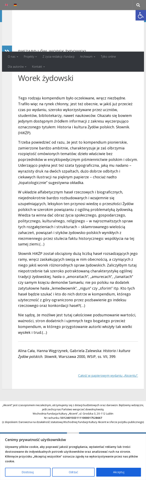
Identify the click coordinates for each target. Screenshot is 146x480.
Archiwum (86, 56)
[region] (73, 457)
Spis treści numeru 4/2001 (117, 92)
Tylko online (108, 56)
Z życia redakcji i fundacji (58, 56)
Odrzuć (73, 472)
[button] (141, 15)
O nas (11, 56)
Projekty (29, 56)
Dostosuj (28, 472)
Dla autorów (16, 66)
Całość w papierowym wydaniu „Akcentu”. (102, 401)
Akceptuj (118, 472)
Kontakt (37, 66)
